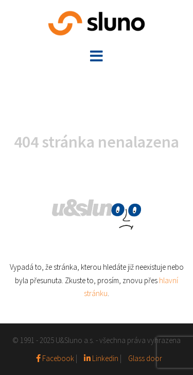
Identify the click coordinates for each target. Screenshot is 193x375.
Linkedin (101, 358)
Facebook (56, 358)
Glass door (145, 358)
